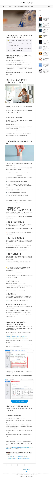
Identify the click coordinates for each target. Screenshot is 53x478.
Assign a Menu (26, 469)
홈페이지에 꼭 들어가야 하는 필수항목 (45, 48)
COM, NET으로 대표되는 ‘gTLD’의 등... (46, 59)
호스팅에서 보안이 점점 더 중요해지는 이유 (46, 25)
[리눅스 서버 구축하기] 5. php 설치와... (46, 31)
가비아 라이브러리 (8, 6)
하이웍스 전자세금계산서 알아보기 (19, 401)
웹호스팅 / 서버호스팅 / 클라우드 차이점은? (46, 65)
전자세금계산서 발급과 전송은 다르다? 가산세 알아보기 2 (18, 458)
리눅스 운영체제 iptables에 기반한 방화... (46, 42)
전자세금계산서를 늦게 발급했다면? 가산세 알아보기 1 (16, 336)
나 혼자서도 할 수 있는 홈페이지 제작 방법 (45, 53)
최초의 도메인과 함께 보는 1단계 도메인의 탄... (46, 71)
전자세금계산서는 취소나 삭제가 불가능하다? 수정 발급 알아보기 (23, 6)
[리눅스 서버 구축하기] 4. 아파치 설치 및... (46, 19)
